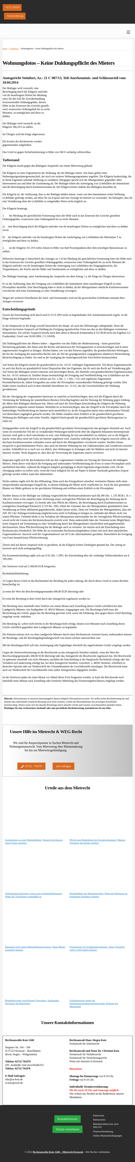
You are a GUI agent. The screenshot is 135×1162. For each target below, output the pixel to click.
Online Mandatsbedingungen (107, 1135)
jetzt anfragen (63, 766)
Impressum (98, 1115)
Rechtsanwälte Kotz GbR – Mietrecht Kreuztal (58, 1152)
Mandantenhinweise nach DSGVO (106, 1126)
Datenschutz (99, 1119)
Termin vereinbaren (67, 1129)
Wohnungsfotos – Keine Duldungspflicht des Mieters (58, 63)
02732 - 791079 (31, 766)
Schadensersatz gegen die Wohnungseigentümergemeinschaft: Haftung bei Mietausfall (94, 1003)
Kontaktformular (67, 1119)
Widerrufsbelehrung (103, 1131)
